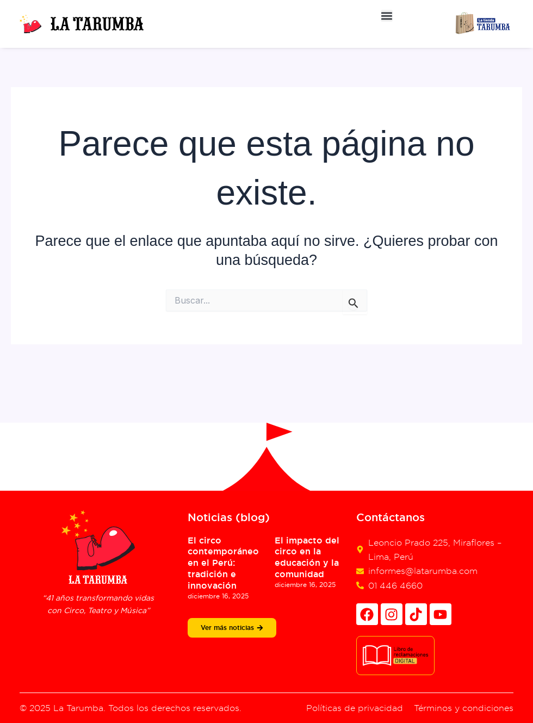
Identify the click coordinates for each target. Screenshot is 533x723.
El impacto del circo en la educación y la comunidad (307, 557)
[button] (387, 16)
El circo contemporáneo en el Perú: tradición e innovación (223, 563)
